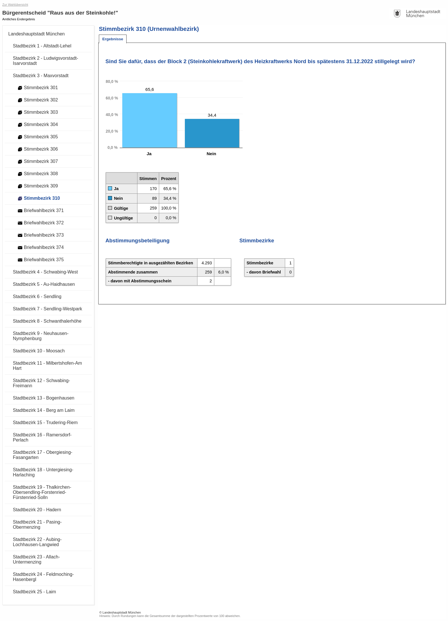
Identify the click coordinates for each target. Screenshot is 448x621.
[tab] (112, 39)
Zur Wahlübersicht (15, 4)
